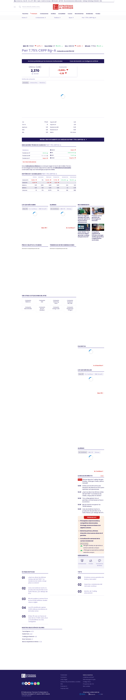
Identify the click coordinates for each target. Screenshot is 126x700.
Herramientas (83, 555)
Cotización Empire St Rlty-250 (70, 302)
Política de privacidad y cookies (70, 682)
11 (27, 639)
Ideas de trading (84, 543)
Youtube (29, 683)
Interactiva (33, 83)
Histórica (42, 83)
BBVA (35, 1)
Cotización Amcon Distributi (42, 308)
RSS (62, 684)
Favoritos (82, 346)
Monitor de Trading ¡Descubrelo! (90, 592)
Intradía (25, 83)
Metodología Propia (89, 679)
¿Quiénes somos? (88, 677)
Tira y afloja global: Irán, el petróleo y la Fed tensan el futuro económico (92, 500)
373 (28, 631)
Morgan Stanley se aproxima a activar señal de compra (93, 547)
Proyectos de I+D (88, 684)
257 (27, 634)
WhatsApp (38, 683)
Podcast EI (64, 686)
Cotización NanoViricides (28, 307)
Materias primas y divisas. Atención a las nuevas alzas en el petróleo (91, 533)
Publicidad (64, 675)
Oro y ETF (30, 1)
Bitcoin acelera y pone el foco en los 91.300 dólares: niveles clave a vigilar (38, 600)
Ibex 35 (25, 1)
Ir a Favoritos (97, 365)
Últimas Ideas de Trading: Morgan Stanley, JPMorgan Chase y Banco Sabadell (93, 481)
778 (32, 641)
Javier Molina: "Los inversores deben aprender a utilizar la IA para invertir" (83, 234)
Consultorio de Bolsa (99, 564)
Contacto (64, 677)
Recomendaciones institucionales (73, 1)
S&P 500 (61, 1)
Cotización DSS (42, 301)
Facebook (23, 683)
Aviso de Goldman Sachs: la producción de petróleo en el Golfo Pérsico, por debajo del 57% (92, 511)
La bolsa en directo (85, 476)
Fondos (91, 563)
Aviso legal (64, 679)
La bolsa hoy (19, 1)
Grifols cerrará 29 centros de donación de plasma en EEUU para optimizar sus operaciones (93, 487)
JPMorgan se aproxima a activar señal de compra (93, 551)
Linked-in (32, 683)
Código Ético (87, 682)
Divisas (69, 209)
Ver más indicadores (29, 162)
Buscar (20, 7)
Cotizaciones (82, 563)
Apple (38, 1)
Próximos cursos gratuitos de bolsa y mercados (94, 578)
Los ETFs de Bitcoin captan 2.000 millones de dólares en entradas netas (37, 609)
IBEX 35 (63, 209)
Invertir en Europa (46, 1)
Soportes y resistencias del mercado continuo (93, 585)
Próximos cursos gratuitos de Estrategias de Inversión (97, 218)
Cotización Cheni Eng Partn (56, 302)
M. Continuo (33, 209)
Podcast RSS (64, 688)
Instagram (35, 683)
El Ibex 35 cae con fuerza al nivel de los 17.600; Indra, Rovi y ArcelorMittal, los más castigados (38, 619)
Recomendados (83, 205)
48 (29, 636)
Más (101, 1)
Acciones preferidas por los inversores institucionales (45, 61)
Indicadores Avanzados (63, 168)
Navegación (15, 7)
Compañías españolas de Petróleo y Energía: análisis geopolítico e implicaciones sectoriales (98, 236)
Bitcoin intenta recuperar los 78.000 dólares (91, 505)
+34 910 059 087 (26, 696)
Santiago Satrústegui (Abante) (91, 1)
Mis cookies (86, 686)
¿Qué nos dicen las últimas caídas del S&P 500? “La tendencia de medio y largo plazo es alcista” (93, 493)
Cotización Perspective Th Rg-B (70, 308)
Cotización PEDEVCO (28, 301)
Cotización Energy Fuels (56, 307)
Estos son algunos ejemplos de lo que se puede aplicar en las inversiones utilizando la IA (84, 219)
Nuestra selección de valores (33, 628)
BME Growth (55, 1)
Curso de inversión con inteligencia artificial (84, 61)
